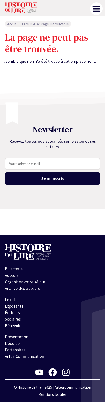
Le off (10, 299)
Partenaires (15, 350)
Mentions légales (52, 394)
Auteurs (12, 275)
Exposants (14, 306)
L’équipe (12, 343)
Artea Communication (24, 356)
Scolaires (13, 319)
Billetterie (14, 269)
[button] (96, 8)
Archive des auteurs (22, 288)
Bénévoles (14, 325)
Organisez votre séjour (25, 281)
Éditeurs (12, 312)
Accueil (13, 23)
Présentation (16, 337)
